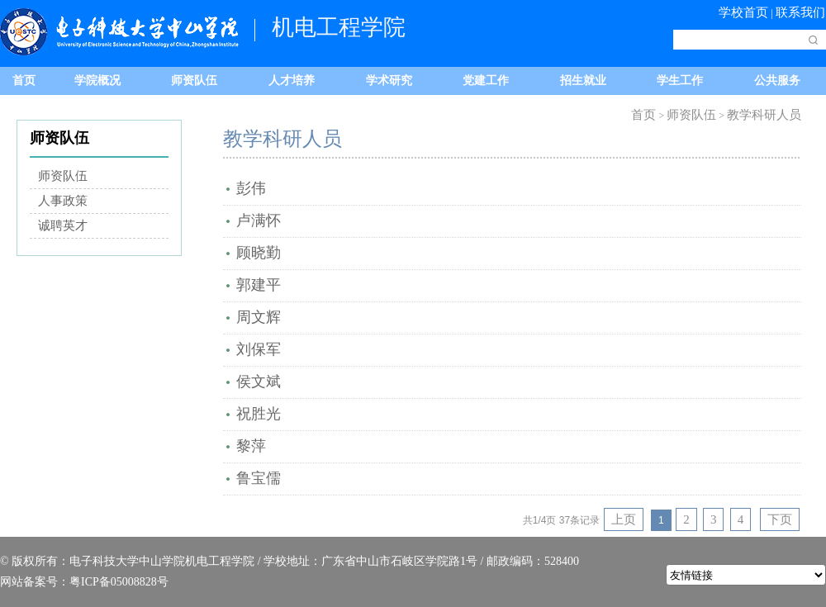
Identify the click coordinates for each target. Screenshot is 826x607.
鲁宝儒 (258, 478)
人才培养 (291, 80)
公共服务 (777, 80)
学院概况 (97, 80)
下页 (779, 519)
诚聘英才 (63, 225)
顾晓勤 (258, 252)
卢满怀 (258, 220)
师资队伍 (194, 80)
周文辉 (258, 317)
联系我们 (800, 12)
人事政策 (63, 200)
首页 (24, 80)
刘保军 (258, 349)
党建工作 (486, 80)
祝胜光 (258, 413)
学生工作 (680, 80)
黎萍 (251, 446)
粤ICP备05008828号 (119, 582)
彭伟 (251, 188)
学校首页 (743, 12)
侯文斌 (258, 381)
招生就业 (583, 80)
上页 (623, 519)
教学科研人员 (764, 114)
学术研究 (389, 80)
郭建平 (258, 285)
